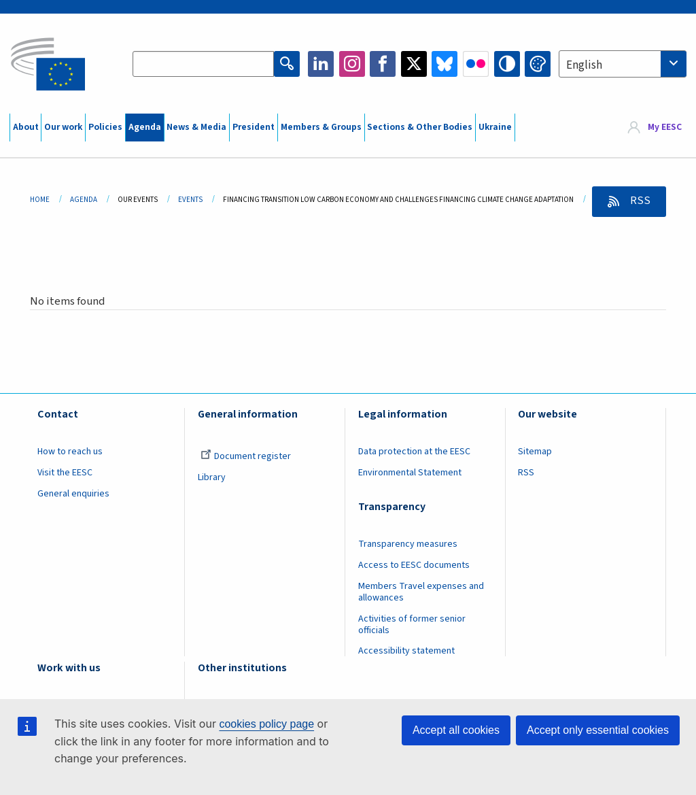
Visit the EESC (64, 472)
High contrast (507, 64)
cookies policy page (266, 724)
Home (40, 199)
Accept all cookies (456, 730)
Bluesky (444, 64)
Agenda (144, 127)
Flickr (476, 64)
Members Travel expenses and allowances (421, 592)
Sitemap (535, 451)
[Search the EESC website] (203, 64)
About (26, 127)
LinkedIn (321, 64)
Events (190, 199)
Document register (246, 456)
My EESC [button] (665, 127)
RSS (639, 200)
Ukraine (495, 127)
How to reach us (70, 451)
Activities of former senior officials (412, 624)
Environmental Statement (410, 472)
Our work (63, 127)
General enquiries (73, 494)
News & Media (196, 127)
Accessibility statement (406, 651)
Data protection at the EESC (414, 451)
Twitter (414, 64)
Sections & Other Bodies (419, 127)
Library (212, 477)
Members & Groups (321, 127)
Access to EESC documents (414, 565)
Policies (105, 127)
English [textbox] (584, 65)
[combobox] (622, 64)
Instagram (352, 64)
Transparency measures (407, 544)
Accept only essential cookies (598, 730)
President (253, 127)
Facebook (383, 64)
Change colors (538, 64)
